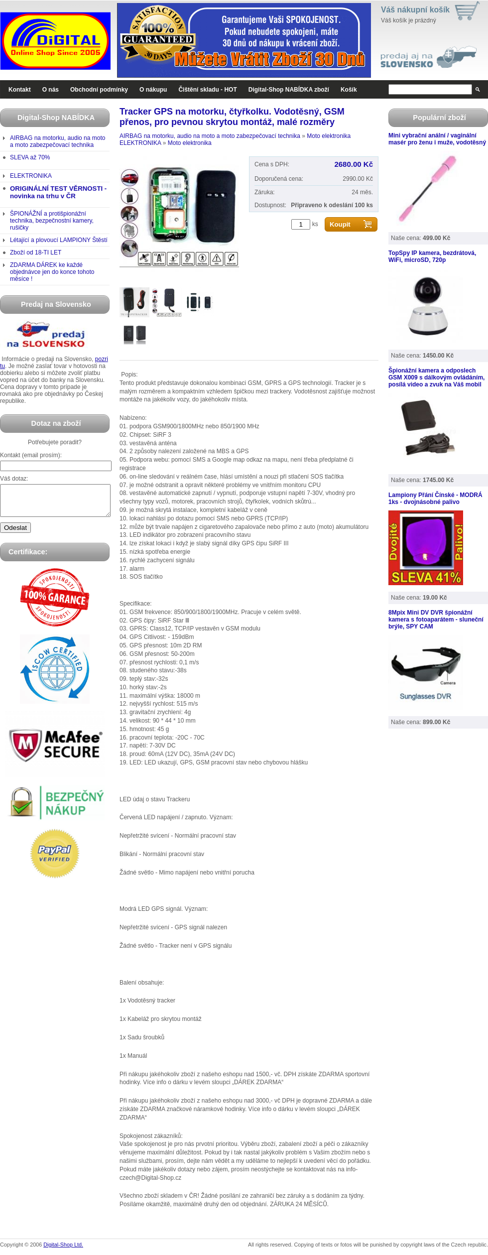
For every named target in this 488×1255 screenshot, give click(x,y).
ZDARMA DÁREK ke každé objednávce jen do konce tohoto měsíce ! (52, 271)
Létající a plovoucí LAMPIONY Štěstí (59, 240)
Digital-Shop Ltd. (63, 1245)
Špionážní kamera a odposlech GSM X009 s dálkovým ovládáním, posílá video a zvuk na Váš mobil (436, 377)
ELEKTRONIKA (31, 175)
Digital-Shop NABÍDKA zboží (288, 89)
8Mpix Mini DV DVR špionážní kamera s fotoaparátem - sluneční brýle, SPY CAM (436, 619)
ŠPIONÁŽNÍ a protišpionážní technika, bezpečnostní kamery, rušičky (52, 220)
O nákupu (153, 89)
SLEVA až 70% (30, 157)
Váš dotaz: (14, 478)
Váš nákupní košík (415, 9)
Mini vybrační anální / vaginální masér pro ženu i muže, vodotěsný (437, 139)
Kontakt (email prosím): (31, 455)
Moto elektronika (329, 135)
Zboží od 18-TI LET (35, 252)
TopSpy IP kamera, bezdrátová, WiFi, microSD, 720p (432, 256)
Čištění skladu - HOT (207, 89)
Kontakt (19, 89)
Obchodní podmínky (99, 89)
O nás (50, 89)
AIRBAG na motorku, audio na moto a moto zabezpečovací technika (57, 141)
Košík (349, 89)
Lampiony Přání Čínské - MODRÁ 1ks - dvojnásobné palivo (435, 498)
